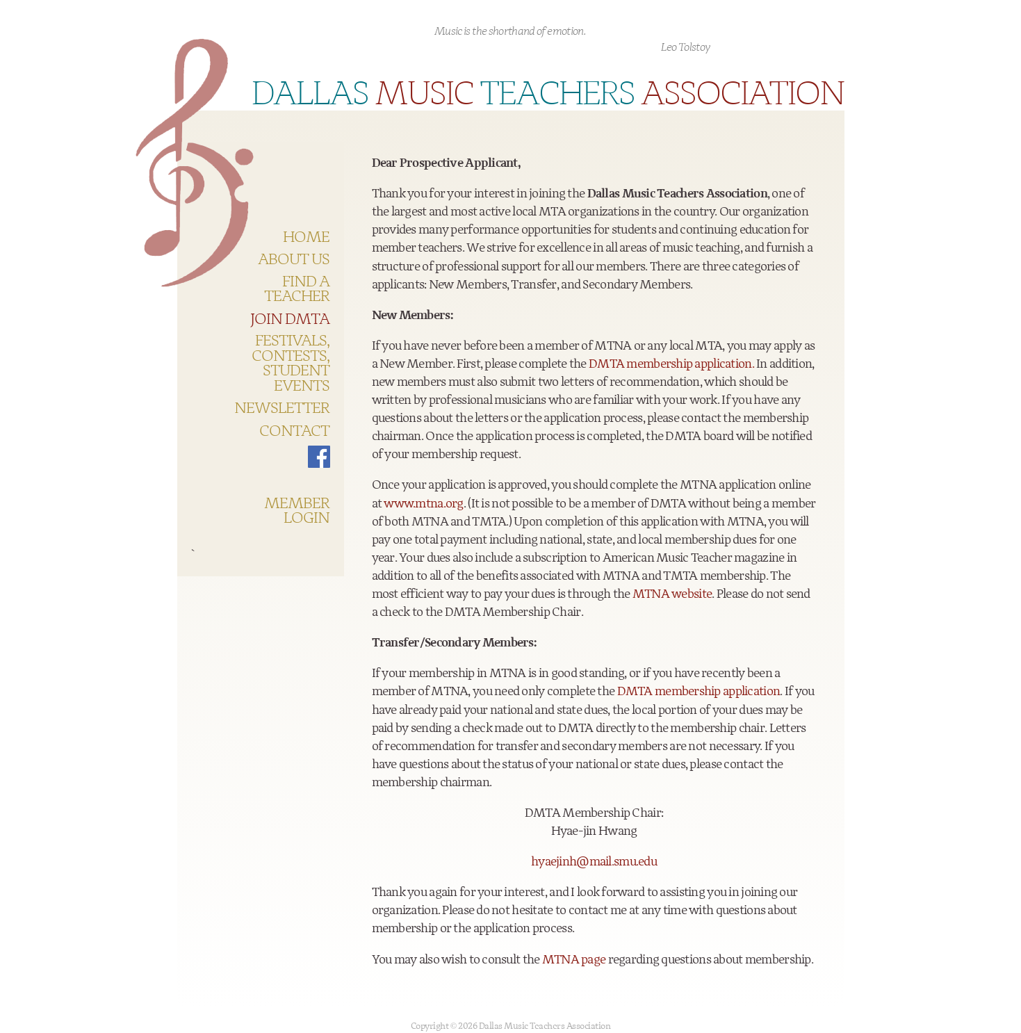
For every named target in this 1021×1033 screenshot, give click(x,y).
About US (294, 260)
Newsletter (282, 408)
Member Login (296, 511)
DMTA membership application (699, 691)
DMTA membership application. (671, 364)
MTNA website (672, 594)
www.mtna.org (423, 504)
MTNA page (574, 960)
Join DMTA (290, 319)
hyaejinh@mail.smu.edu (594, 862)
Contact (294, 431)
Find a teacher (296, 289)
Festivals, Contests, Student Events (291, 363)
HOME (306, 237)
